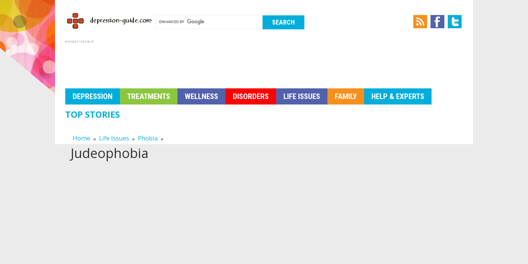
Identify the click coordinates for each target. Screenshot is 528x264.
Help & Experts (397, 96)
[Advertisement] (198, 61)
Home (81, 138)
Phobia (148, 138)
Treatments (148, 96)
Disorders (251, 96)
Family (346, 96)
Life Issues (301, 96)
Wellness (201, 96)
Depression (93, 96)
